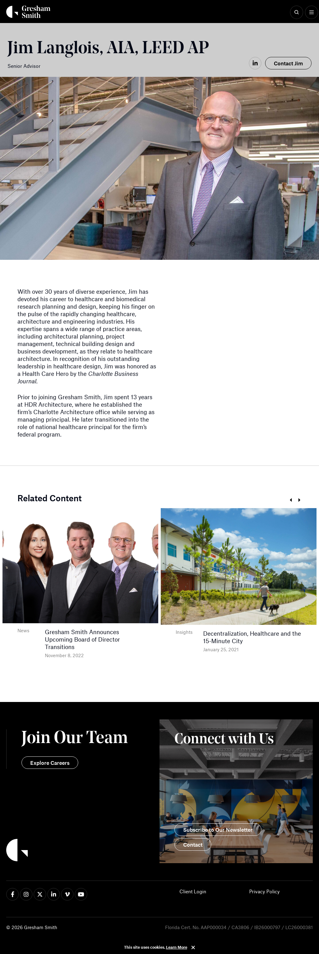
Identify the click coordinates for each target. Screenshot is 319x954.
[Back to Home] (83, 851)
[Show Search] (296, 12)
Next (299, 500)
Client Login (192, 891)
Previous (290, 500)
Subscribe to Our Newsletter (218, 829)
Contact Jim (288, 63)
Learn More (176, 947)
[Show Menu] (311, 12)
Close (193, 947)
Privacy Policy (264, 891)
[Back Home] (28, 12)
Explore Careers (49, 763)
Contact (192, 844)
